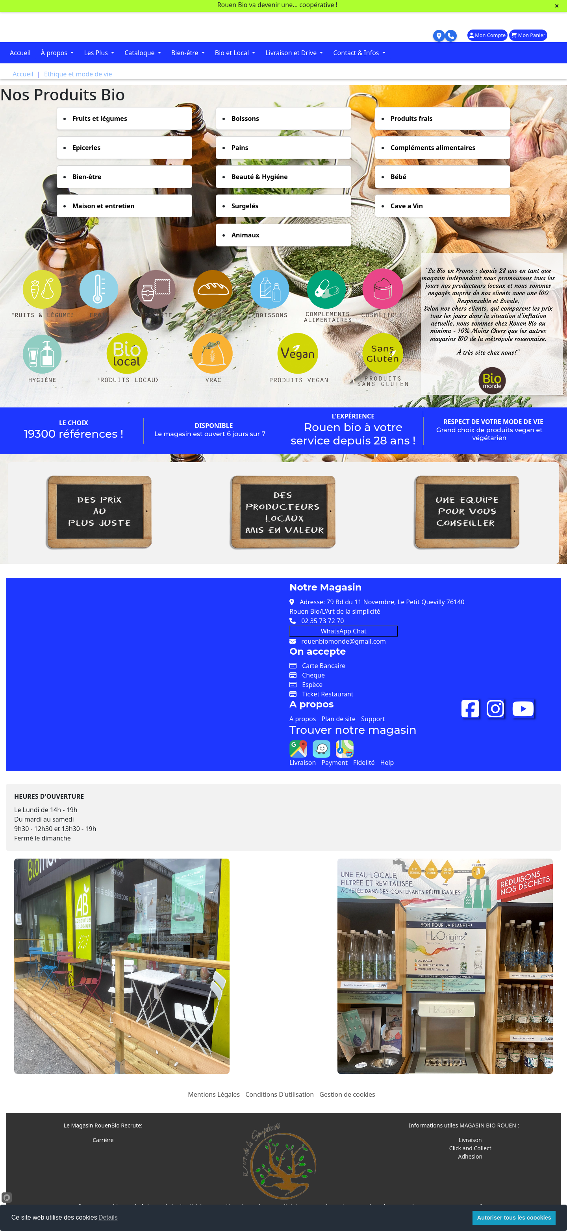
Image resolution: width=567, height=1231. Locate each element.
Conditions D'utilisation (279, 1094)
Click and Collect (470, 1148)
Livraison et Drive (291, 52)
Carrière (103, 1140)
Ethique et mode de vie (78, 74)
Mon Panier (528, 35)
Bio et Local (232, 52)
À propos (55, 52)
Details (108, 1217)
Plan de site (339, 719)
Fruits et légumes (99, 118)
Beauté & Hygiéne (260, 176)
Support (373, 719)
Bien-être (185, 52)
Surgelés (245, 206)
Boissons (245, 118)
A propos (302, 719)
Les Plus (96, 52)
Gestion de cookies (347, 1094)
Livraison (302, 762)
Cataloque (140, 52)
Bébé (398, 176)
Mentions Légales (214, 1094)
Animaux (245, 235)
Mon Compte (487, 35)
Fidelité (363, 762)
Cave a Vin (407, 206)
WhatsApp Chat (344, 631)
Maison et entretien (103, 206)
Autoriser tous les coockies (514, 1217)
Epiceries (86, 147)
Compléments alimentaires (433, 147)
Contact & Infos (356, 52)
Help (387, 762)
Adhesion (470, 1156)
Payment (334, 762)
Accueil (20, 52)
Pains (240, 147)
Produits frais (412, 118)
